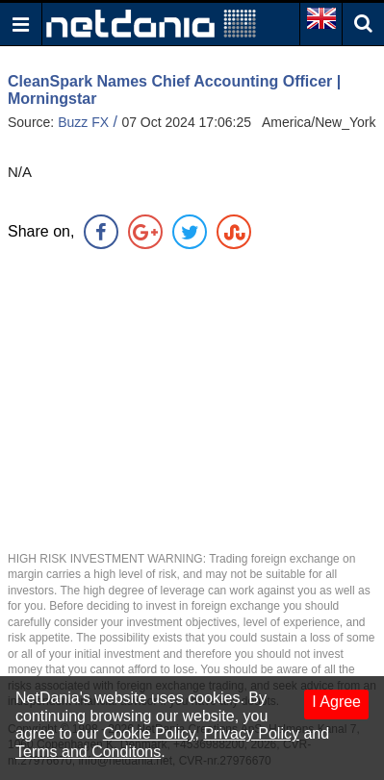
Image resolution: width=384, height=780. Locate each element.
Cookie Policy (149, 733)
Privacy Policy (251, 733)
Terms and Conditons (88, 751)
